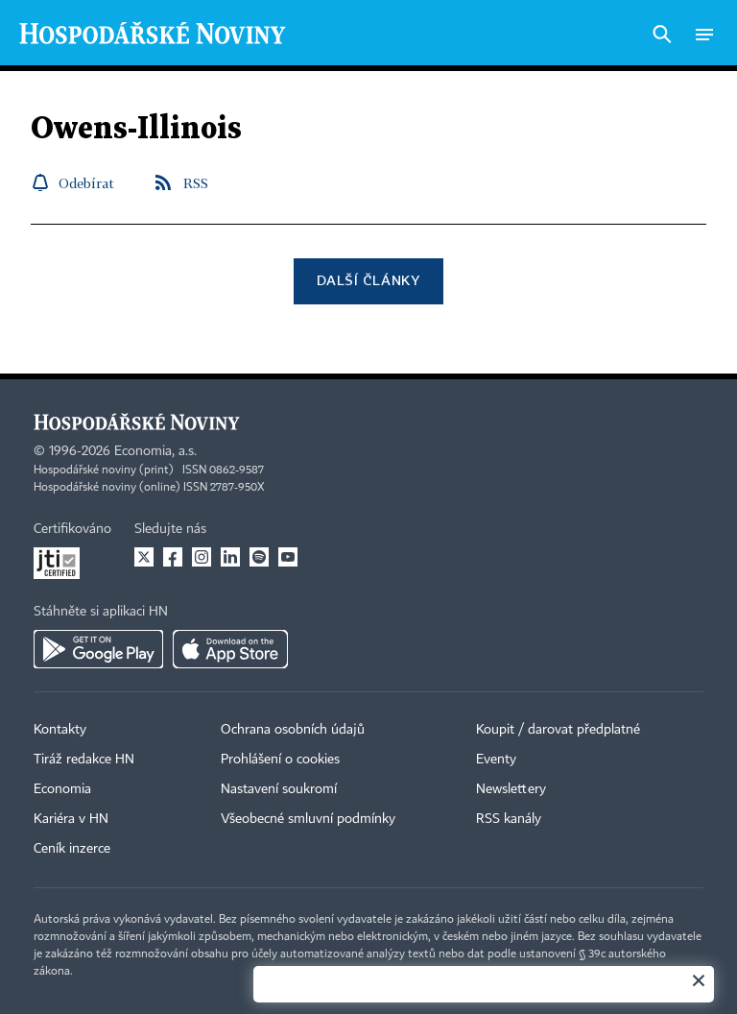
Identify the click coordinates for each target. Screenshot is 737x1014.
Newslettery (511, 789)
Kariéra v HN (71, 819)
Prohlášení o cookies (280, 759)
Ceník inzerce (72, 849)
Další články (368, 280)
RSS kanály (508, 819)
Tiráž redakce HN (84, 759)
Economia (62, 789)
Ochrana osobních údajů (293, 729)
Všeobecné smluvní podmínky (308, 819)
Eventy (496, 759)
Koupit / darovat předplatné (558, 729)
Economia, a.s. (155, 451)
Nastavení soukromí (279, 789)
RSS (195, 183)
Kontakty (60, 729)
